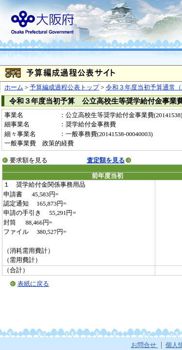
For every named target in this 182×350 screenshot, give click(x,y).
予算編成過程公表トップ (64, 87)
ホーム (13, 87)
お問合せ (144, 345)
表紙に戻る (33, 283)
